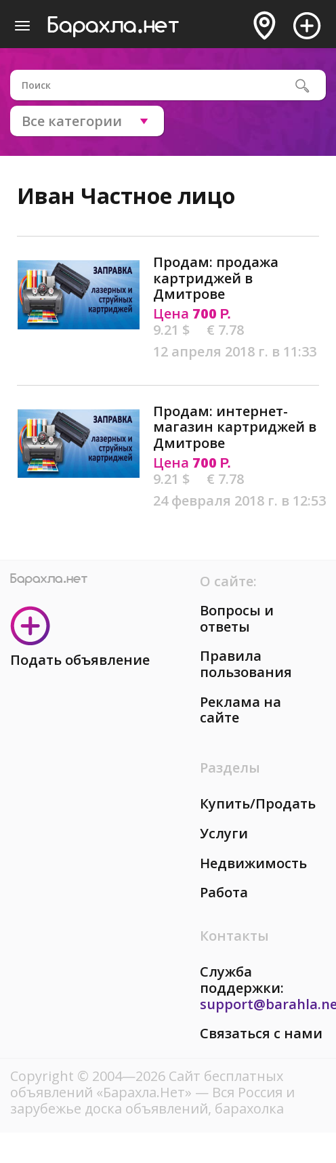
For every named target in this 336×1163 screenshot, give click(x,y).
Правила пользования (246, 664)
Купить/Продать (258, 803)
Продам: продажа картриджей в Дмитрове (215, 278)
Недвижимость (253, 863)
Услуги (224, 833)
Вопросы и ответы (237, 618)
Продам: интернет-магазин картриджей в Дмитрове (234, 427)
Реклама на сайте (240, 710)
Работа (224, 892)
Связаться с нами (261, 1033)
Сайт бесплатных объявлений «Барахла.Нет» (146, 1084)
